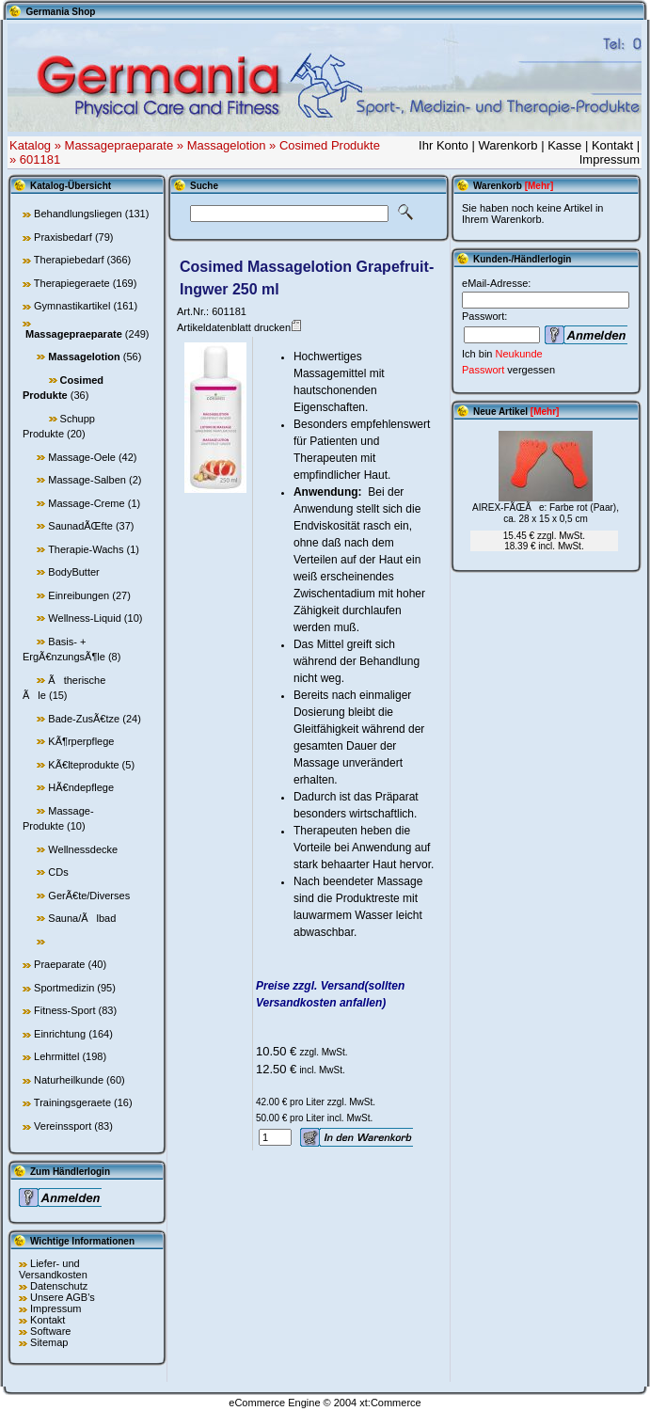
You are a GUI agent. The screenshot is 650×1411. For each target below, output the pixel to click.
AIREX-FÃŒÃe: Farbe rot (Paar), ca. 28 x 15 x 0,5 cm (545, 513)
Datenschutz (58, 1286)
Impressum (609, 159)
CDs (58, 872)
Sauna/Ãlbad (82, 918)
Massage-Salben (87, 479)
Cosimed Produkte (329, 145)
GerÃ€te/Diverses (89, 895)
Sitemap (49, 1342)
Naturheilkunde (68, 1080)
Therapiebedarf (69, 259)
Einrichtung (60, 1033)
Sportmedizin (64, 987)
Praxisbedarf (63, 237)
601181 (40, 159)
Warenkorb (507, 145)
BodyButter (73, 572)
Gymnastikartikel (72, 305)
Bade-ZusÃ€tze (83, 718)
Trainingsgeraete (72, 1102)
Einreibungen (78, 595)
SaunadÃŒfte (80, 525)
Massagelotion (226, 145)
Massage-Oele (82, 457)
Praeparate (59, 964)
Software (50, 1331)
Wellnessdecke (83, 849)
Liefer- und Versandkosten (53, 1269)
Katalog (30, 145)
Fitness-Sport (64, 1010)
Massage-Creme (86, 503)
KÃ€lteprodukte (83, 764)
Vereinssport (62, 1126)
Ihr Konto (443, 145)
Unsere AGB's (62, 1297)
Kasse (564, 145)
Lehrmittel (56, 1056)
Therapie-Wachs (85, 549)
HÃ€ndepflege (81, 787)
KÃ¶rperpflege (81, 741)
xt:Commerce (389, 1402)
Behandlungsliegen (78, 213)
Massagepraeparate (119, 145)
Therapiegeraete (72, 283)
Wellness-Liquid (84, 618)
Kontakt (612, 145)
